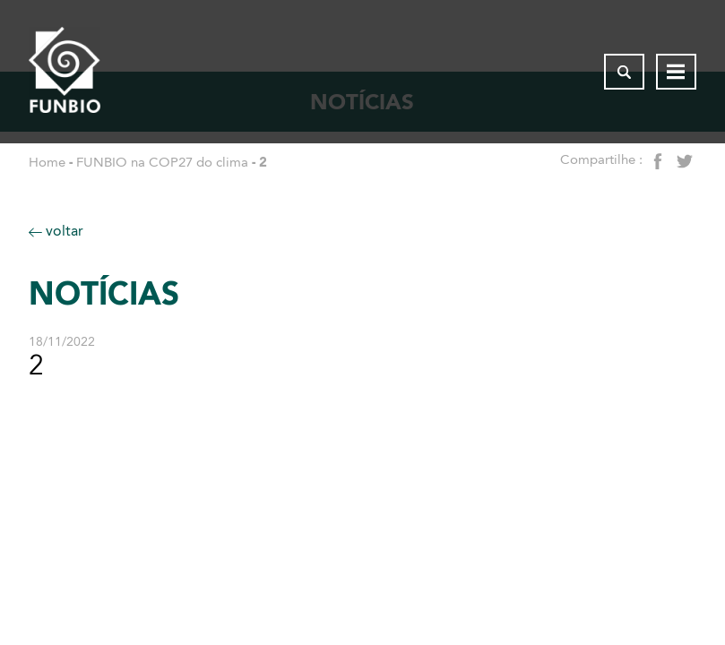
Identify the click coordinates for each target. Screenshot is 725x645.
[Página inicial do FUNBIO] (64, 71)
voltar (56, 230)
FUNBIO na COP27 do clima (162, 162)
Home (47, 162)
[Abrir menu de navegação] (676, 72)
